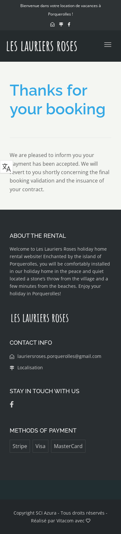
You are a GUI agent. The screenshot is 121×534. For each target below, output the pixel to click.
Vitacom (65, 521)
